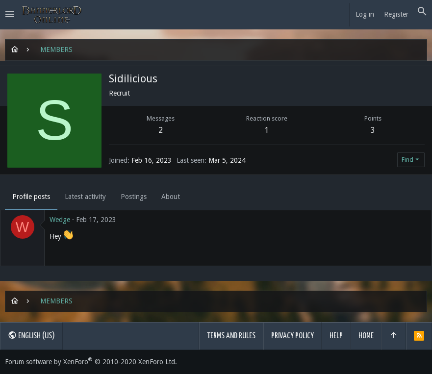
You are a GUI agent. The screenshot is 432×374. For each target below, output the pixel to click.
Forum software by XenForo (91, 362)
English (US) (31, 335)
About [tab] (170, 196)
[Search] (422, 12)
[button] (10, 14)
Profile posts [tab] (31, 196)
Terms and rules (231, 336)
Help (336, 336)
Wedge (60, 220)
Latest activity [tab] (85, 196)
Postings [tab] (134, 196)
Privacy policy (292, 336)
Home (366, 336)
